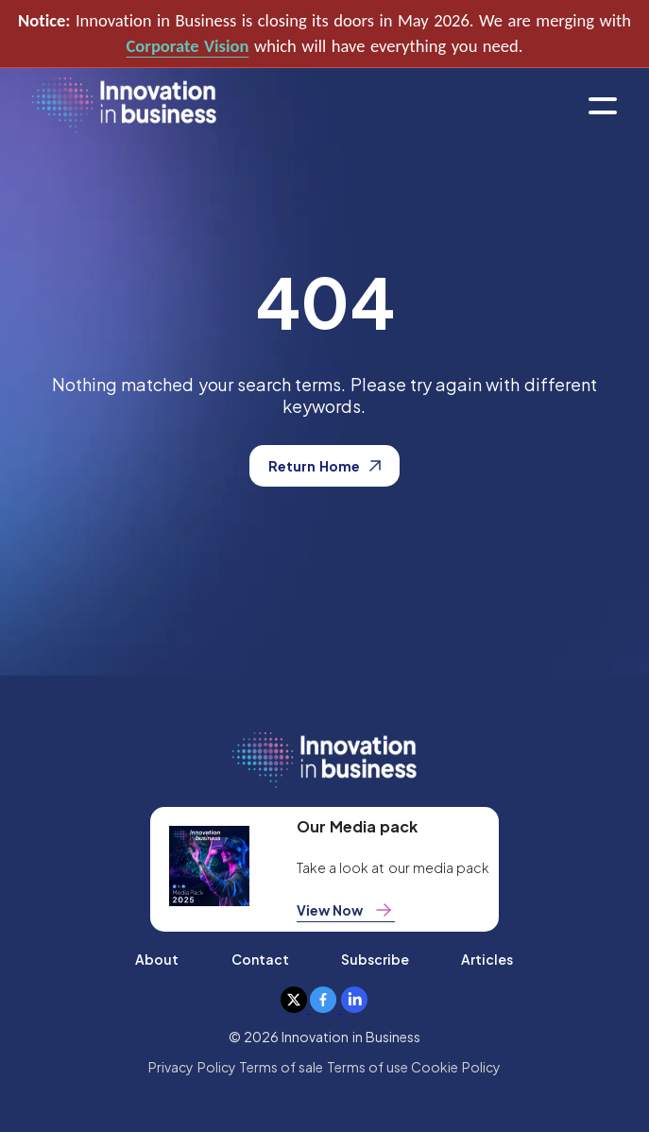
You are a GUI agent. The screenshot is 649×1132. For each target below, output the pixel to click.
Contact (260, 959)
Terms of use (368, 1066)
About (157, 959)
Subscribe (375, 959)
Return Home (324, 465)
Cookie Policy (455, 1066)
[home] (124, 106)
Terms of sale (281, 1066)
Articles (487, 959)
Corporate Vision (188, 46)
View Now (346, 910)
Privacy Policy (191, 1066)
